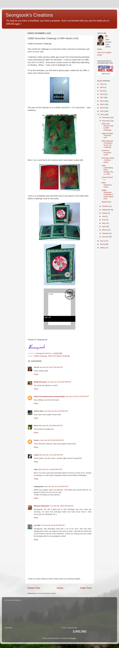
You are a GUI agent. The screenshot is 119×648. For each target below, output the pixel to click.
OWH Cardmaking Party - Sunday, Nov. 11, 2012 (108, 170)
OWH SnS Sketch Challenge (59, 356)
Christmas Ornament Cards (106, 153)
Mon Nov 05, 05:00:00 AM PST (52, 440)
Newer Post (34, 588)
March (104, 230)
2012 (102, 114)
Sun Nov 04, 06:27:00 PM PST (51, 367)
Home (60, 588)
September (106, 210)
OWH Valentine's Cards (107, 185)
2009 (102, 248)
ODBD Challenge (40, 356)
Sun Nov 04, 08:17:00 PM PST (77, 396)
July (104, 216)
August (105, 213)
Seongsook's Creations (29, 15)
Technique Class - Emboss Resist (108, 160)
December (106, 117)
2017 (102, 98)
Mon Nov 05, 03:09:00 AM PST (51, 426)
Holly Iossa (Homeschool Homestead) (49, 396)
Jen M (36, 367)
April (104, 226)
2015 (102, 104)
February (105, 233)
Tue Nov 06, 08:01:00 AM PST (62, 506)
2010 (102, 244)
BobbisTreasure (40, 382)
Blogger (73, 638)
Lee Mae (37, 525)
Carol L (37, 440)
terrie (36, 426)
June (104, 220)
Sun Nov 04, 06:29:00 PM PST (59, 382)
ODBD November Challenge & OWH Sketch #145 (107, 194)
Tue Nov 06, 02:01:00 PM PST (53, 525)
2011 (102, 241)
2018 (102, 94)
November (106, 121)
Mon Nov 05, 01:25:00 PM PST (50, 469)
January (105, 237)
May (104, 223)
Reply (36, 374)
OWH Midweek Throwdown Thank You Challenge (107, 144)
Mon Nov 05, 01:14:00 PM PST (51, 455)
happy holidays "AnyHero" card (107, 135)
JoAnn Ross (39, 411)
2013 (102, 111)
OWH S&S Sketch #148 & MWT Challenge (107, 127)
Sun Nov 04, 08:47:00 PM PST (56, 411)
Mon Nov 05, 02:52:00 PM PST (56, 486)
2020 (102, 87)
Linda (36, 455)
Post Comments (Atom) (47, 593)
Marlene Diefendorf (41, 506)
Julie (36, 469)
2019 (102, 91)
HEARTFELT (107, 202)
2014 (102, 108)
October (105, 206)
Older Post (85, 588)
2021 (102, 84)
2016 (102, 101)
